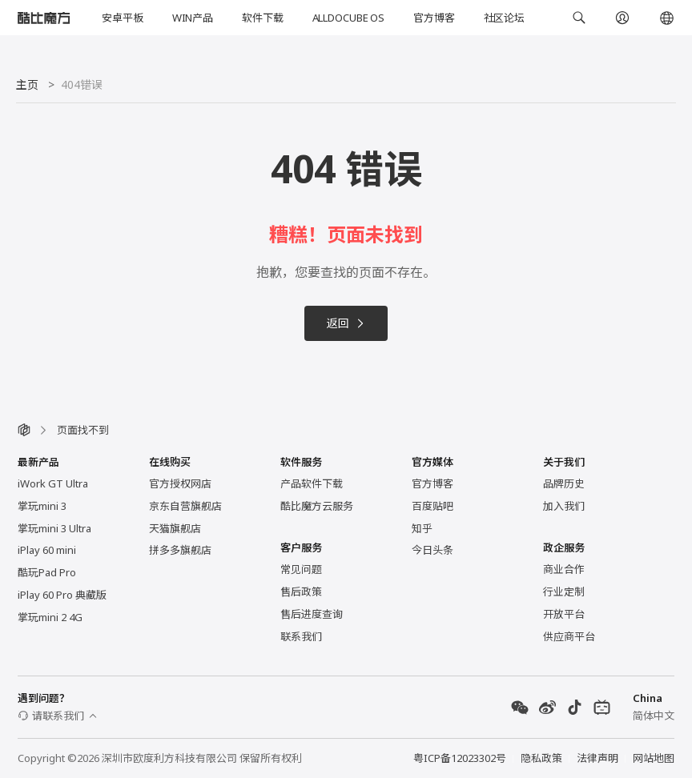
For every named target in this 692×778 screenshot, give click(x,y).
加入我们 (564, 506)
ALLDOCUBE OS (348, 17)
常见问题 (301, 569)
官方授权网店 (180, 483)
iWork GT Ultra (53, 483)
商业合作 (564, 569)
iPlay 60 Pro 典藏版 (62, 595)
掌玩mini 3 (42, 506)
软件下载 (262, 17)
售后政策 (301, 591)
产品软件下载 (311, 483)
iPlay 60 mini (47, 550)
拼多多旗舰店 (180, 550)
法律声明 (597, 758)
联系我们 (301, 636)
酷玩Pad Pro (47, 572)
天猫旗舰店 (175, 528)
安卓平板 (122, 17)
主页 (27, 84)
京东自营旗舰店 (185, 506)
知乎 (422, 528)
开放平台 (564, 614)
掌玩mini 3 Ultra (54, 528)
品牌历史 (564, 483)
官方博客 (433, 17)
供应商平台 (569, 636)
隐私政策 (541, 758)
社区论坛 (504, 17)
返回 (346, 323)
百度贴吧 (432, 506)
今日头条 (432, 550)
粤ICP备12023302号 (459, 758)
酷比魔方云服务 (316, 506)
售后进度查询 (311, 614)
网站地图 (653, 758)
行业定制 (564, 591)
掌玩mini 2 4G (50, 617)
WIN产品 (192, 17)
